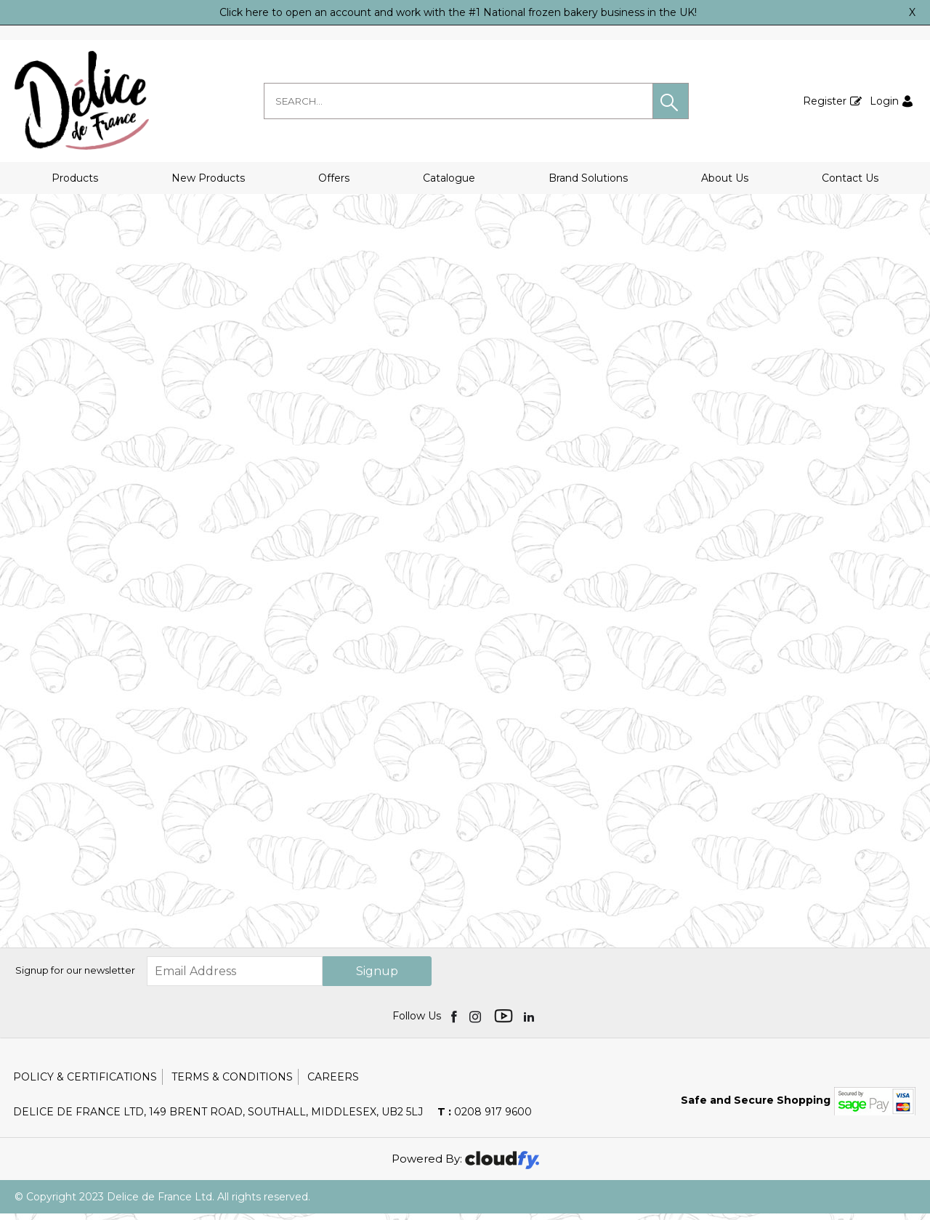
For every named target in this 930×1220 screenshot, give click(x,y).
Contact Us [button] (850, 178)
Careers (333, 1083)
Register (824, 101)
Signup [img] (377, 978)
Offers (333, 178)
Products (75, 178)
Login (884, 101)
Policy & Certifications (85, 1083)
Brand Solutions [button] (588, 178)
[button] (670, 101)
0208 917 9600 (484, 1118)
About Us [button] (724, 178)
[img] (455, 1022)
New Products (208, 178)
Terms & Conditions (232, 1083)
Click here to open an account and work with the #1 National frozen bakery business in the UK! (458, 12)
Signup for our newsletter (75, 977)
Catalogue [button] (449, 178)
